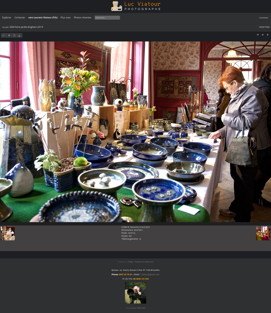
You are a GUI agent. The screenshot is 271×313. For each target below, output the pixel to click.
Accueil (5, 27)
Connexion (263, 17)
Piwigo (130, 262)
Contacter (20, 17)
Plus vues (66, 17)
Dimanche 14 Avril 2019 (140, 227)
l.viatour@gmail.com (149, 274)
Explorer (6, 17)
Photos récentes (82, 17)
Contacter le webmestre (144, 262)
